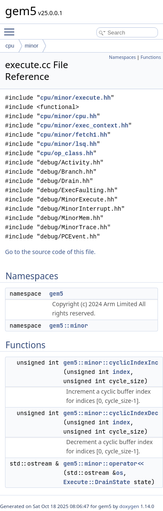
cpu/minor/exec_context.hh (84, 126)
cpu (9, 45)
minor (32, 45)
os (119, 473)
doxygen (129, 506)
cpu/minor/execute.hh (75, 98)
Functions (150, 57)
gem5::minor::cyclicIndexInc (110, 362)
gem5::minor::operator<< (103, 463)
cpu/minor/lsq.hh (68, 144)
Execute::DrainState (96, 482)
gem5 (56, 293)
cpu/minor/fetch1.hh (73, 135)
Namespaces (122, 57)
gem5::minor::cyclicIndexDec (110, 413)
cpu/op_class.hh (66, 153)
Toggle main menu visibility (11, 28)
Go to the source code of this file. (50, 252)
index (121, 372)
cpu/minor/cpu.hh (68, 116)
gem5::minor (68, 325)
